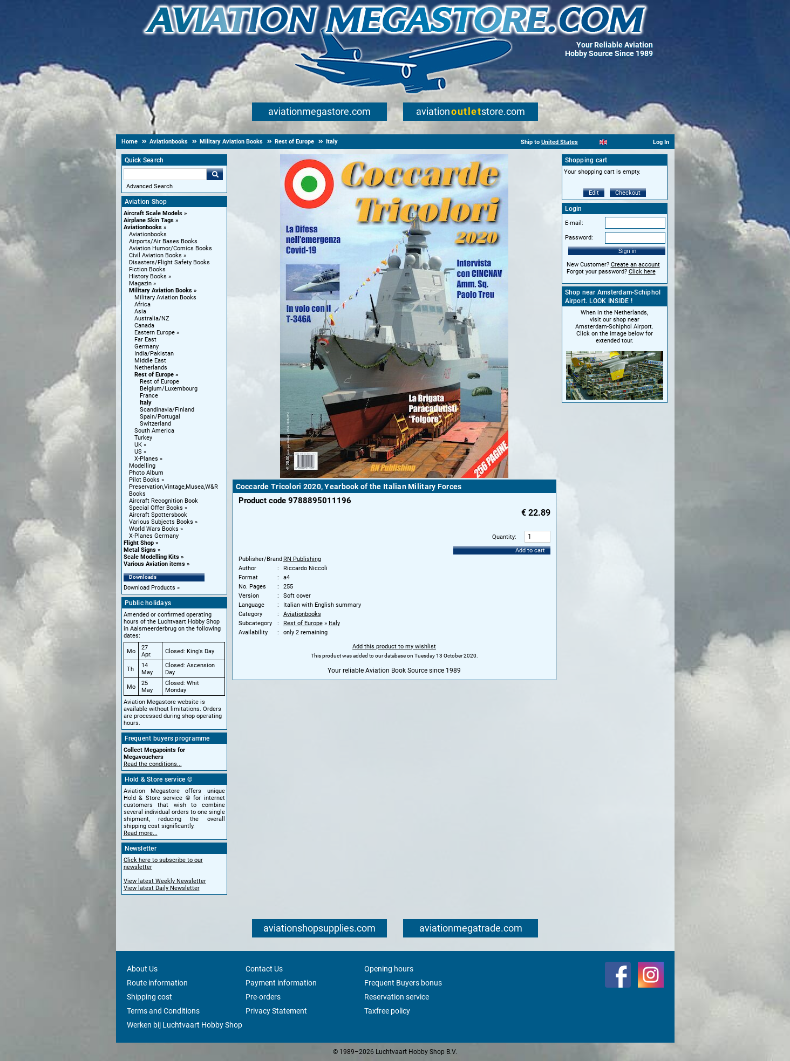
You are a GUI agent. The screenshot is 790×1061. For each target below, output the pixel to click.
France (149, 395)
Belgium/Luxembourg (169, 388)
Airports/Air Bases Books (163, 241)
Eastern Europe (154, 332)
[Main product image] (394, 476)
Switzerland (155, 423)
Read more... (141, 833)
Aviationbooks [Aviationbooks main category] (148, 234)
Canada (144, 325)
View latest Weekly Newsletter (165, 881)
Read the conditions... (153, 764)
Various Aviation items (154, 563)
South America (154, 430)
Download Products (149, 587)
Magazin (140, 283)
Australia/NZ (151, 318)
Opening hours (388, 968)
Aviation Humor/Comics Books (170, 248)
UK (138, 444)
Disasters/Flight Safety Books (169, 262)
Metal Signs (140, 549)
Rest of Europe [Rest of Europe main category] (159, 381)
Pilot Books (144, 479)
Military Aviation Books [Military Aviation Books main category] (165, 297)
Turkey (143, 437)
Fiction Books (147, 269)
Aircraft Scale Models (153, 213)
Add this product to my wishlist (394, 646)
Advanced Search (149, 186)
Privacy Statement (276, 1011)
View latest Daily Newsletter (162, 888)
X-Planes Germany (154, 535)
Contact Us (264, 968)
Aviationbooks (143, 227)
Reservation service (396, 996)
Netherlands (150, 367)
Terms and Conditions (163, 1011)
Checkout (628, 192)
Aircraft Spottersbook (158, 514)
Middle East (150, 360)
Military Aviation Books (160, 290)
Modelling (142, 465)
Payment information (281, 982)
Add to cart (530, 550)
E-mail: (574, 223)
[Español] (616, 142)
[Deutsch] (630, 142)
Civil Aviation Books (155, 255)
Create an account (635, 264)
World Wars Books (154, 528)
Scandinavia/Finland (167, 409)
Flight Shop (139, 542)
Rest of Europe (154, 374)
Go (215, 174)
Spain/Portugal (160, 416)
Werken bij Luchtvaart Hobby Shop (184, 1025)
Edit (594, 192)
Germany (146, 346)
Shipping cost (149, 996)
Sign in (627, 251)
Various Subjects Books (161, 521)
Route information (157, 982)
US (138, 451)
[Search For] (165, 174)
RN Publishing (302, 559)
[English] (604, 142)
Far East (145, 339)
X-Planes (146, 458)
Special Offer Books (156, 507)
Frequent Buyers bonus (403, 982)
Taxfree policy (387, 1011)
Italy (146, 402)
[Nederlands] (590, 142)
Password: (579, 237)
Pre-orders (263, 996)
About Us (142, 968)
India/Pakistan (154, 353)
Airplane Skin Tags (149, 220)
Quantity (503, 536)
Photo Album (146, 472)
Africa (142, 304)
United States (559, 142)
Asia (140, 311)
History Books (148, 276)
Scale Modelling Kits (151, 556)
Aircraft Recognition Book (163, 500)
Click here (642, 271)
